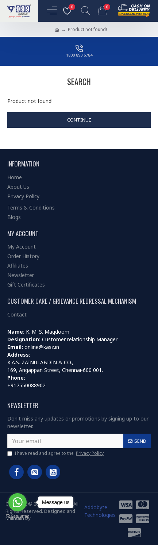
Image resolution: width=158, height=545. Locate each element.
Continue (79, 119)
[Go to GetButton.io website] (17, 516)
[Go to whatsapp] (17, 502)
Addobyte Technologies (100, 511)
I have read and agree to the (56, 453)
